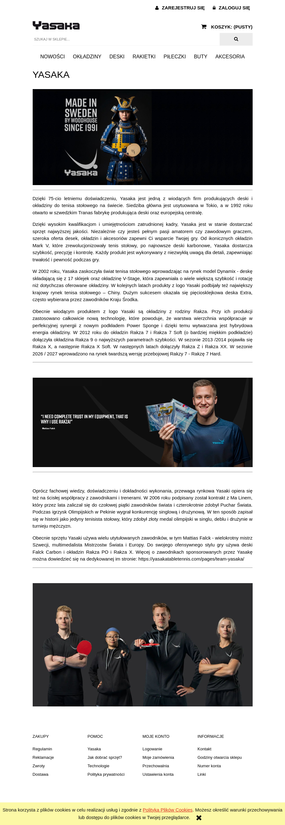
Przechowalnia (156, 766)
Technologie (98, 766)
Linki (202, 774)
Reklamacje (43, 757)
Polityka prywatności (106, 774)
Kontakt (204, 749)
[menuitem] (52, 56)
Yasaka (94, 749)
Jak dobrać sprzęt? (105, 757)
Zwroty (39, 766)
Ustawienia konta (158, 774)
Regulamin (42, 749)
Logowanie (152, 749)
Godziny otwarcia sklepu (220, 757)
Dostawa (41, 774)
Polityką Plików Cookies (167, 809)
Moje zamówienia (158, 757)
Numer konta (209, 766)
